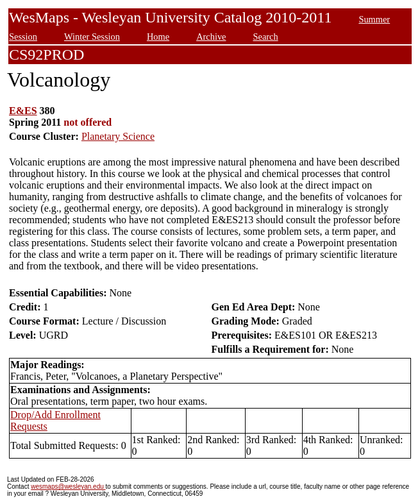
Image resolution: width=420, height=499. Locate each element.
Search (265, 36)
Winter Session (92, 36)
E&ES (23, 110)
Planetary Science (118, 136)
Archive (211, 36)
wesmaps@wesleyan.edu (68, 486)
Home (158, 36)
